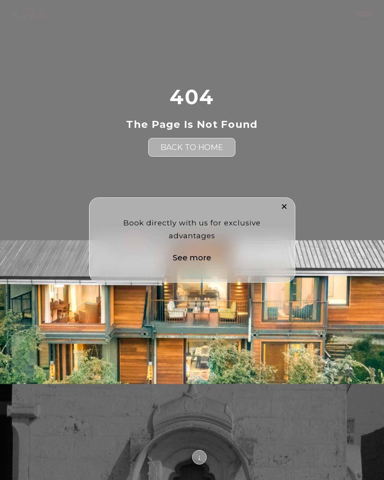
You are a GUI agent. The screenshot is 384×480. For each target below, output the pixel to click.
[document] (192, 240)
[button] (284, 206)
